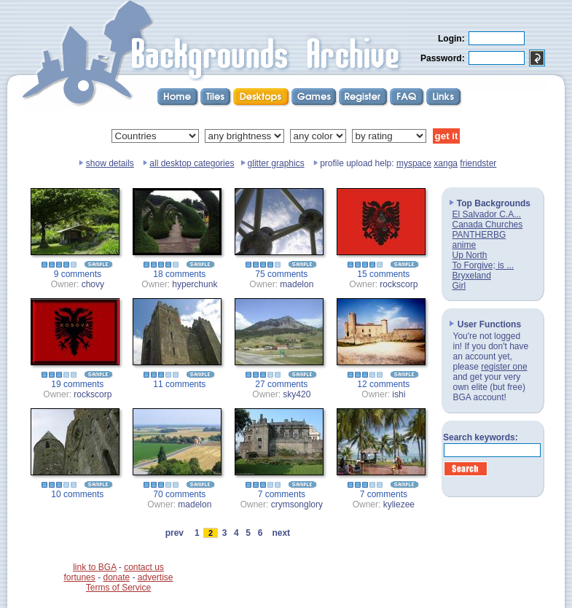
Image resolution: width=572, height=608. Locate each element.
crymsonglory (297, 504)
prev (174, 533)
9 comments (77, 274)
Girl (459, 286)
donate (116, 577)
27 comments (281, 384)
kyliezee (399, 504)
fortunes (79, 577)
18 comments (179, 274)
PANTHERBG (479, 235)
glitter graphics (276, 163)
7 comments (281, 494)
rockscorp (399, 284)
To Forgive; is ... (483, 265)
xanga (446, 163)
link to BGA (94, 567)
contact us (144, 567)
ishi (398, 394)
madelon (296, 284)
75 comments (281, 274)
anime (464, 245)
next (281, 533)
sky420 (296, 394)
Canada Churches (487, 224)
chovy (93, 284)
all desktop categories (191, 163)
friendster (478, 163)
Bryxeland (471, 275)
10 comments (77, 494)
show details (110, 163)
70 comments (179, 494)
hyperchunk (194, 284)
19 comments (77, 384)
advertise (155, 577)
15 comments (383, 274)
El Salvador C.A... (487, 214)
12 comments (383, 384)
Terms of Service (118, 587)
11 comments (179, 384)
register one (504, 367)
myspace (413, 163)
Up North (469, 255)
